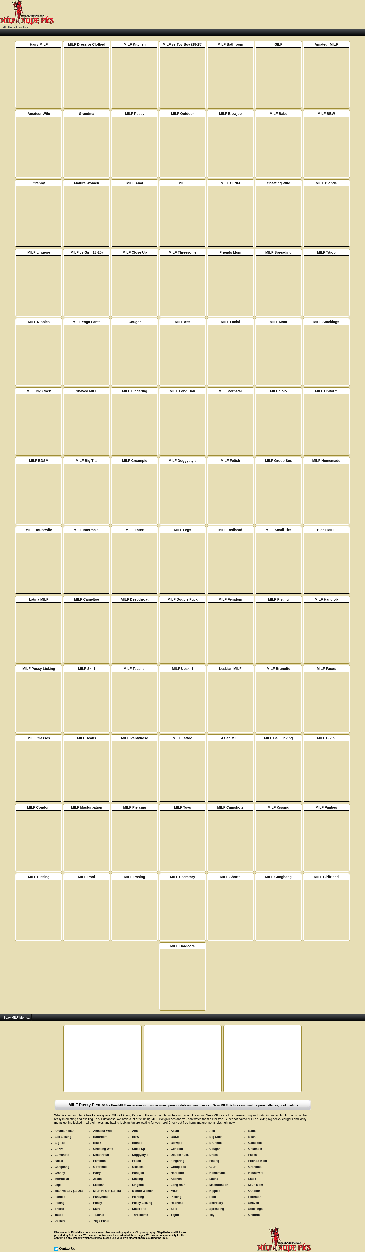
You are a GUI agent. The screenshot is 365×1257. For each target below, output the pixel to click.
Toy (211, 1215)
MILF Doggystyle (182, 491)
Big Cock (215, 1137)
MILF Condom (38, 838)
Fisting (214, 1161)
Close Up (138, 1149)
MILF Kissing (278, 838)
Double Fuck (180, 1155)
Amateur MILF (326, 75)
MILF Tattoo (182, 769)
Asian (175, 1131)
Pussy (97, 1203)
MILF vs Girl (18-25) (86, 283)
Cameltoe (255, 1143)
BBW (135, 1137)
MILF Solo (278, 422)
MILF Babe (278, 144)
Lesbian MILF (230, 699)
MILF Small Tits (278, 561)
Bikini (252, 1137)
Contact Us (67, 1248)
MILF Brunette (278, 699)
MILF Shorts (230, 907)
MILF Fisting (278, 630)
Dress (213, 1155)
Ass (212, 1131)
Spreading (216, 1209)
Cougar (134, 352)
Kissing (137, 1179)
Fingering (177, 1161)
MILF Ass (182, 352)
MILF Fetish (230, 491)
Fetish (136, 1161)
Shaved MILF (86, 422)
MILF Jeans (86, 769)
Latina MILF (38, 630)
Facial (59, 1161)
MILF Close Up (134, 283)
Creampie (255, 1149)
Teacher (98, 1215)
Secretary (216, 1203)
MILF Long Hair (182, 422)
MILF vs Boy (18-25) (69, 1191)
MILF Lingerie (38, 283)
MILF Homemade (326, 491)
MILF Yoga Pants (86, 352)
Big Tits (60, 1143)
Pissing (176, 1197)
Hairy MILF (38, 75)
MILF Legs (182, 561)
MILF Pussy (134, 144)
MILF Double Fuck (182, 630)
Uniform (254, 1215)
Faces (252, 1155)
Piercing (138, 1197)
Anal (135, 1131)
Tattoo (59, 1215)
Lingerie (138, 1185)
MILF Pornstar (230, 422)
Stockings (255, 1209)
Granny (38, 214)
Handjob (138, 1173)
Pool (212, 1197)
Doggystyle (140, 1155)
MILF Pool (86, 907)
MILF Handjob (326, 630)
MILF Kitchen (134, 75)
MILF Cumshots (230, 838)
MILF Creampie (134, 491)
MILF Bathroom (230, 75)
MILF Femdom (230, 630)
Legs (58, 1185)
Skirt (96, 1209)
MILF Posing (134, 907)
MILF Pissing (38, 907)
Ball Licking (63, 1137)
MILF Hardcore (182, 977)
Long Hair (178, 1185)
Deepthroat (101, 1155)
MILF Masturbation (86, 838)
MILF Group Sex (278, 491)
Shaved (253, 1203)
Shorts (59, 1209)
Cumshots (62, 1155)
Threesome (140, 1215)
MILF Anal (134, 214)
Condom (177, 1149)
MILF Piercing (134, 838)
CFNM (59, 1149)
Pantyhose (100, 1197)
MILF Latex (134, 561)
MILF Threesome (182, 283)
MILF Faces (326, 699)
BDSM (175, 1137)
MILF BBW (326, 144)
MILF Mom (278, 352)
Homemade (217, 1173)
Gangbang (62, 1167)
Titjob (175, 1215)
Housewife (255, 1173)
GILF (278, 75)
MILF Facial (230, 352)
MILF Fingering (134, 422)
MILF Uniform (326, 422)
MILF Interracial (86, 561)
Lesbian (98, 1185)
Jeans (97, 1179)
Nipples (214, 1191)
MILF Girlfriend (326, 907)
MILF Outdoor (182, 144)
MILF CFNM (230, 214)
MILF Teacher (134, 699)
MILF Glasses (38, 769)
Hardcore (177, 1173)
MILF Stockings (326, 352)
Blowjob (176, 1143)
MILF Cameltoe (86, 630)
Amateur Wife (38, 144)
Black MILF (326, 561)
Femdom (99, 1161)
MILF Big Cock (38, 422)
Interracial (62, 1179)
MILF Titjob (326, 283)
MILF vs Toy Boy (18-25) (182, 75)
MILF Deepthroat (134, 630)
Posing (60, 1203)
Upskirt (60, 1221)
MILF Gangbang (278, 907)
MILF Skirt (86, 699)
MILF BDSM (38, 491)
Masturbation (218, 1185)
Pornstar (254, 1197)
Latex (252, 1179)
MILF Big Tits (86, 491)
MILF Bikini (326, 769)
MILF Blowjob (230, 144)
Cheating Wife (278, 214)
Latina (213, 1179)
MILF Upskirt (182, 699)
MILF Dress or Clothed (86, 75)
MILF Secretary (182, 907)
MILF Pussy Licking (38, 699)
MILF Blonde (326, 214)
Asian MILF (230, 769)
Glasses (138, 1167)
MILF (182, 214)
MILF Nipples (38, 352)
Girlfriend (100, 1167)
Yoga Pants (101, 1221)
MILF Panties (326, 838)
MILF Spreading (278, 283)
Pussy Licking (142, 1203)
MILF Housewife (38, 561)
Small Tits (139, 1209)
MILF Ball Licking (278, 769)
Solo (174, 1209)
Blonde (137, 1143)
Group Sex (178, 1167)
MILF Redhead (230, 561)
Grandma (86, 144)
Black (97, 1143)
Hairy (97, 1173)
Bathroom (100, 1137)
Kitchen (176, 1179)
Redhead (177, 1203)
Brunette (215, 1143)
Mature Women (86, 214)
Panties (60, 1197)
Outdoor (254, 1191)
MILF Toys (182, 838)
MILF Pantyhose (134, 769)
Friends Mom (230, 283)
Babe (251, 1131)
